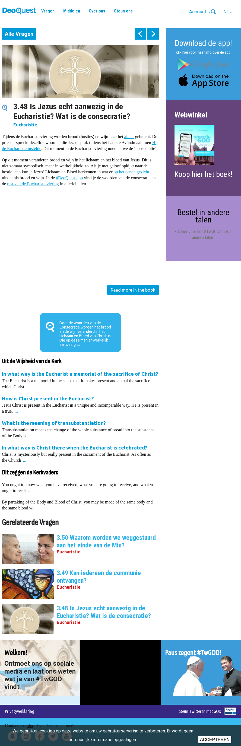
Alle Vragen (19, 34)
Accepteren (215, 739)
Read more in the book (133, 290)
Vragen (48, 11)
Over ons (97, 11)
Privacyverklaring (19, 711)
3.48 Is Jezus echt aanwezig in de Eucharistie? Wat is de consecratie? (104, 612)
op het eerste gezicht (131, 172)
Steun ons (123, 11)
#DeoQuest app (69, 178)
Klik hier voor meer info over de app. (203, 52)
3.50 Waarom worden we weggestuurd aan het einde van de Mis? (106, 541)
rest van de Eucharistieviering (33, 183)
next (153, 34)
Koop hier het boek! (203, 174)
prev (140, 34)
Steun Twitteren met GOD (200, 711)
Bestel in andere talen (203, 216)
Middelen (71, 11)
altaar (129, 136)
